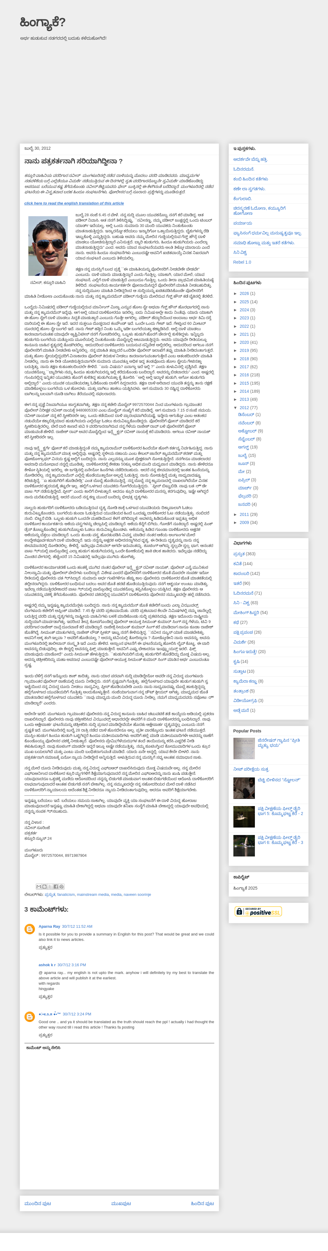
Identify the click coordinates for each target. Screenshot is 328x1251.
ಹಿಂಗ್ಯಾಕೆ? (43, 22)
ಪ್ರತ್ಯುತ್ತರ (45, 947)
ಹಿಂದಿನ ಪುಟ (202, 1203)
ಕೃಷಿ (236, 661)
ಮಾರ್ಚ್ (245, 487)
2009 (245, 522)
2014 (245, 391)
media (116, 894)
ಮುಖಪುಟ (121, 1203)
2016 (245, 374)
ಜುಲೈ (243, 455)
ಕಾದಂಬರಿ (241, 573)
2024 (245, 309)
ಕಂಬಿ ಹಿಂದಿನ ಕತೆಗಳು (250, 179)
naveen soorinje (137, 894)
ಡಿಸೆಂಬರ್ (246, 414)
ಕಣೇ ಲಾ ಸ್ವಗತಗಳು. (249, 188)
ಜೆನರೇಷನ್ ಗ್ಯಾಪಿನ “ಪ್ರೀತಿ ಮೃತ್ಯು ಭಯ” (279, 743)
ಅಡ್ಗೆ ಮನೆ (241, 710)
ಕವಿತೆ (237, 563)
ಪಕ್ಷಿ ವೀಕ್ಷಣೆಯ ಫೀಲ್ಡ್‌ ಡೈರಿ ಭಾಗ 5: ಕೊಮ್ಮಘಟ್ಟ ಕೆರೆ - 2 (280, 811)
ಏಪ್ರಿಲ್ (244, 479)
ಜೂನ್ (244, 463)
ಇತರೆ (237, 583)
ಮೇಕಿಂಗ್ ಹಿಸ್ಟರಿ (246, 612)
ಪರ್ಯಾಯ (242, 223)
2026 (245, 293)
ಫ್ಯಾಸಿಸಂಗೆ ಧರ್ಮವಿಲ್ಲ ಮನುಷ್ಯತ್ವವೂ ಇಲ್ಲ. (267, 233)
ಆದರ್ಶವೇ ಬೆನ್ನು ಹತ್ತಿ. (250, 159)
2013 (245, 399)
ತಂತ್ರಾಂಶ (241, 691)
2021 (245, 334)
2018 (245, 358)
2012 (245, 407)
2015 (245, 383)
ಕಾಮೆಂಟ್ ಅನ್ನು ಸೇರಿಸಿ (43, 1048)
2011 (245, 514)
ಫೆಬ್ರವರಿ (245, 496)
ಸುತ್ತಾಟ (239, 671)
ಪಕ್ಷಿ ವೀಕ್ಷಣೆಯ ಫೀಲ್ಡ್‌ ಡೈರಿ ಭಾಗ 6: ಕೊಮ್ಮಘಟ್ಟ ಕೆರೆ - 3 (280, 840)
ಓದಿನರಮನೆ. (244, 169)
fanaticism (66, 894)
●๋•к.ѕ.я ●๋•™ (50, 1014)
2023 (245, 318)
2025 (245, 301)
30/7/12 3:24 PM (77, 1014)
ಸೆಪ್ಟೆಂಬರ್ (247, 439)
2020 (245, 342)
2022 (245, 326)
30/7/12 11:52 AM (77, 926)
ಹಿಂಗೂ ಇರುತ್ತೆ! (245, 651)
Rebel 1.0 (242, 262)
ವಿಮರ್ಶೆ (240, 642)
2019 (245, 350)
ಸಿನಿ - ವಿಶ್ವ (241, 602)
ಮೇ (242, 471)
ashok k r (47, 965)
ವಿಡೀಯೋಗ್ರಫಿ (245, 700)
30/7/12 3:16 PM (72, 965)
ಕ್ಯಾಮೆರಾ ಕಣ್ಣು (245, 681)
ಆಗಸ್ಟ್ (244, 447)
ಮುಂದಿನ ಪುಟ (37, 1203)
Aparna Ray (49, 926)
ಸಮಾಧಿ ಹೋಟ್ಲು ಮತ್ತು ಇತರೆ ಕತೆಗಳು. (264, 242)
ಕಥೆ (236, 622)
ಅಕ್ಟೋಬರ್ (248, 431)
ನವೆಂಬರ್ (246, 422)
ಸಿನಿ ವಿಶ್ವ (240, 252)
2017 (245, 366)
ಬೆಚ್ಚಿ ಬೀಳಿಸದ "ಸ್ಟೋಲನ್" (279, 779)
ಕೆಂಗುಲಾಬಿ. (242, 198)
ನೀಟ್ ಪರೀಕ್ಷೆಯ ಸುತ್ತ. (251, 769)
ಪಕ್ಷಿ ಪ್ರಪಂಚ (243, 632)
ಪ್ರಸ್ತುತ (50, 894)
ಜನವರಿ (245, 504)
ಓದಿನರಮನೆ (243, 593)
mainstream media (93, 894)
